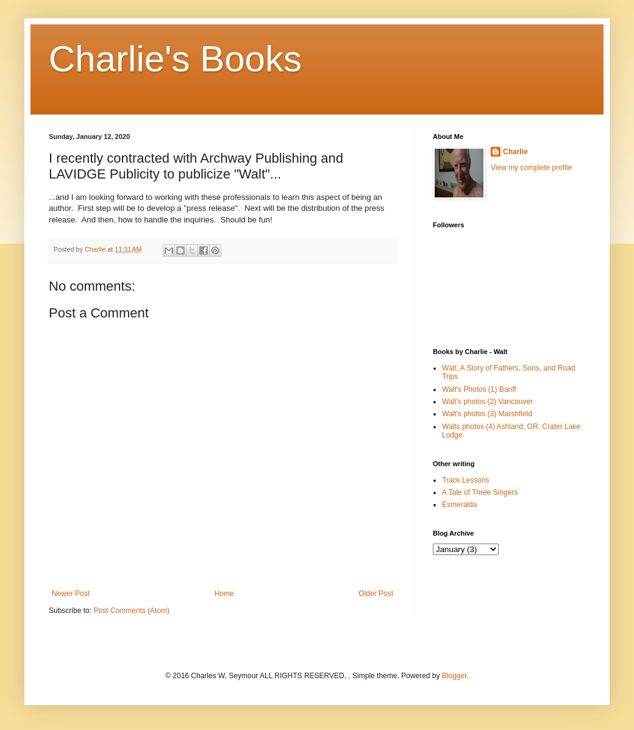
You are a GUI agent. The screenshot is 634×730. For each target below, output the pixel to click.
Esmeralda (459, 504)
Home (224, 593)
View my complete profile (531, 167)
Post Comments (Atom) (131, 610)
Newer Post (71, 593)
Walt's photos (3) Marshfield (487, 413)
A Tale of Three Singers (480, 492)
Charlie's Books (175, 58)
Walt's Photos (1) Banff (479, 389)
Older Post (375, 593)
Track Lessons (466, 480)
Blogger (454, 676)
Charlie (515, 151)
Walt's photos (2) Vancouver (487, 401)
